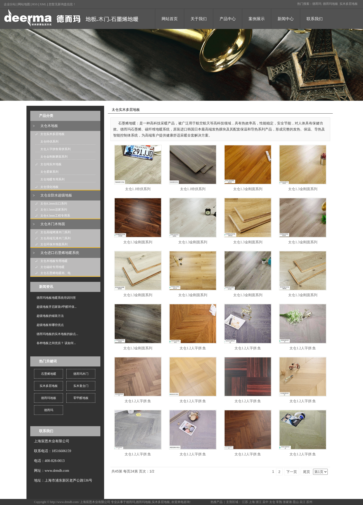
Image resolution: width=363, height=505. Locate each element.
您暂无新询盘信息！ (62, 4)
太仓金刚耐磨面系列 (54, 156)
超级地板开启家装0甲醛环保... (57, 307)
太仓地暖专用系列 (52, 179)
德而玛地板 (330, 4)
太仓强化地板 (49, 187)
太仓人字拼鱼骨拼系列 (55, 149)
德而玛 (316, 4)
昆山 (296, 502)
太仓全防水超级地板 (56, 195)
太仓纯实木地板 (51, 164)
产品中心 (228, 19)
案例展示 (257, 19)
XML (43, 4)
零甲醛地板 (80, 398)
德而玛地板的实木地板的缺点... (57, 334)
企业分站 (10, 4)
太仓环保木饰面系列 (54, 244)
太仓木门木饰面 (52, 224)
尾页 (306, 472)
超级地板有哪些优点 (50, 325)
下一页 (291, 472)
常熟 (279, 502)
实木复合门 (80, 386)
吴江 (302, 502)
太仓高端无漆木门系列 (55, 238)
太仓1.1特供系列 (138, 189)
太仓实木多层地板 (52, 134)
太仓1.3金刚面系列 (247, 189)
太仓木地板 (49, 126)
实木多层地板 (349, 4)
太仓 (272, 502)
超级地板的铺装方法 (50, 316)
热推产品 (216, 502)
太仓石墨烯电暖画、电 (55, 273)
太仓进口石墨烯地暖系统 (59, 253)
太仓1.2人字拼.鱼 (192, 348)
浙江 (259, 502)
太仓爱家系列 (49, 172)
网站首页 (170, 19)
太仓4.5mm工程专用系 (55, 215)
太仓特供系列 (49, 141)
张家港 (287, 502)
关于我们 (199, 19)
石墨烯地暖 (48, 374)
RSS (35, 4)
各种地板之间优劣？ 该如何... (56, 343)
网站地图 (24, 4)
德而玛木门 (80, 374)
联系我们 (315, 19)
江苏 (245, 502)
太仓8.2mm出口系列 (53, 203)
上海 (252, 502)
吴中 (265, 502)
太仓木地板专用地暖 (54, 261)
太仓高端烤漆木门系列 (55, 232)
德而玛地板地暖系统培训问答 (56, 297)
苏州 (309, 502)
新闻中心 (286, 19)
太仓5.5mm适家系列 (53, 209)
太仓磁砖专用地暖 (52, 267)
